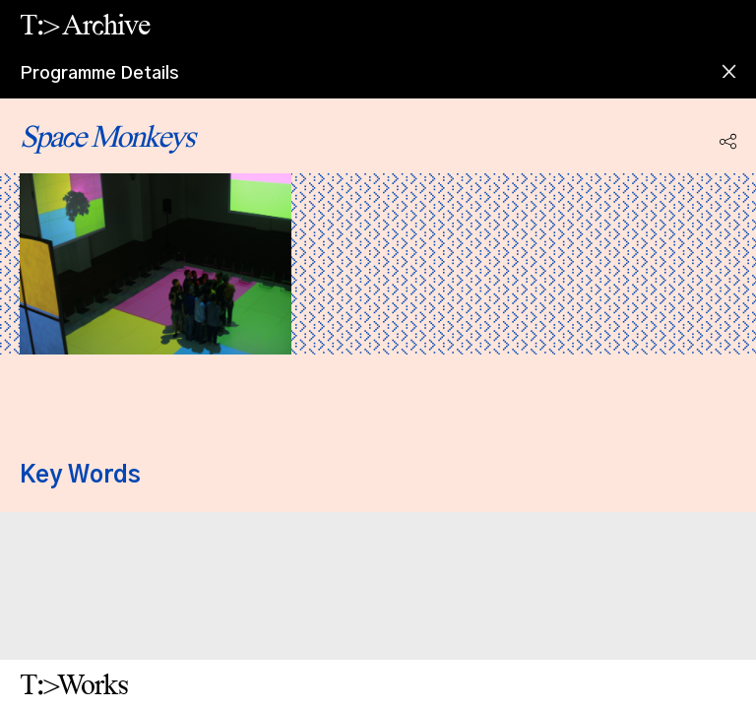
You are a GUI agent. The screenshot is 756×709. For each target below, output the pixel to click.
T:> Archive (85, 24)
